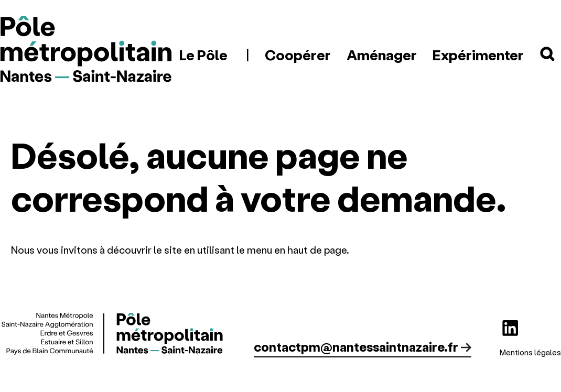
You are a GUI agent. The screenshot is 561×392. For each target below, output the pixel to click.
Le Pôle (203, 54)
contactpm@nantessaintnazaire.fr (356, 346)
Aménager (382, 54)
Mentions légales (530, 352)
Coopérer (298, 54)
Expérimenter (478, 54)
